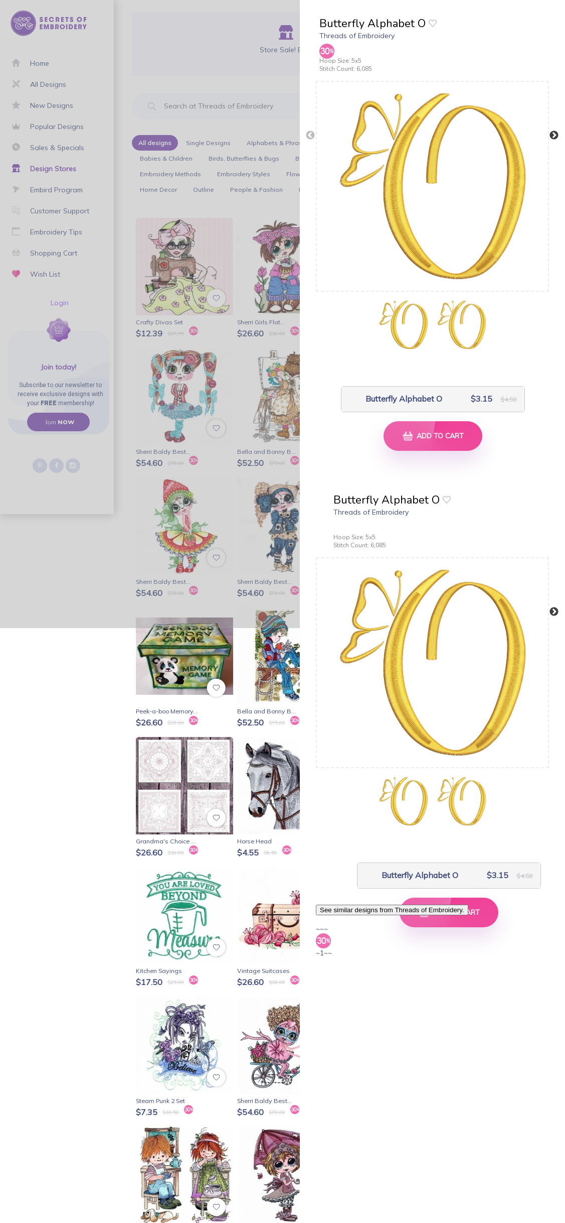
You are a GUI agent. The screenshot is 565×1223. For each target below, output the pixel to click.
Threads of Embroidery (357, 35)
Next (554, 136)
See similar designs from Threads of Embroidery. (392, 910)
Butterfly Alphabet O (403, 399)
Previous (310, 136)
